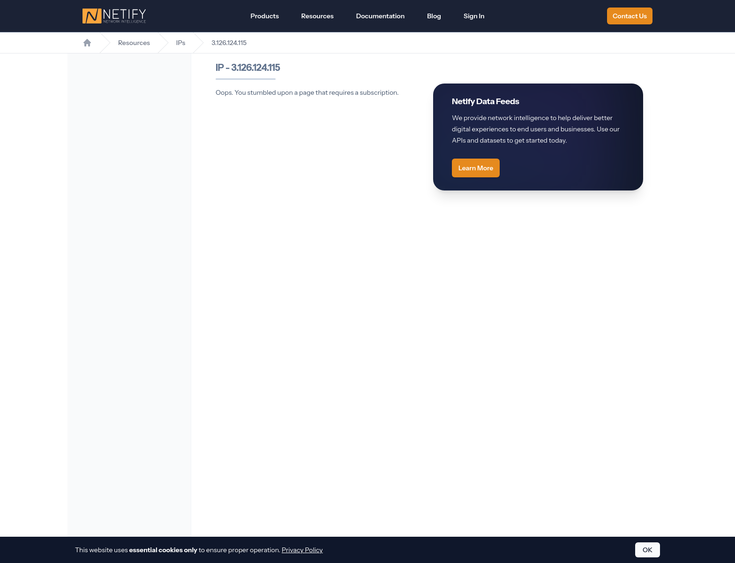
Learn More (475, 168)
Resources (317, 16)
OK (647, 550)
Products (264, 16)
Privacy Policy (302, 550)
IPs (180, 42)
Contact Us (630, 16)
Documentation (380, 16)
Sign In (474, 16)
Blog (434, 16)
